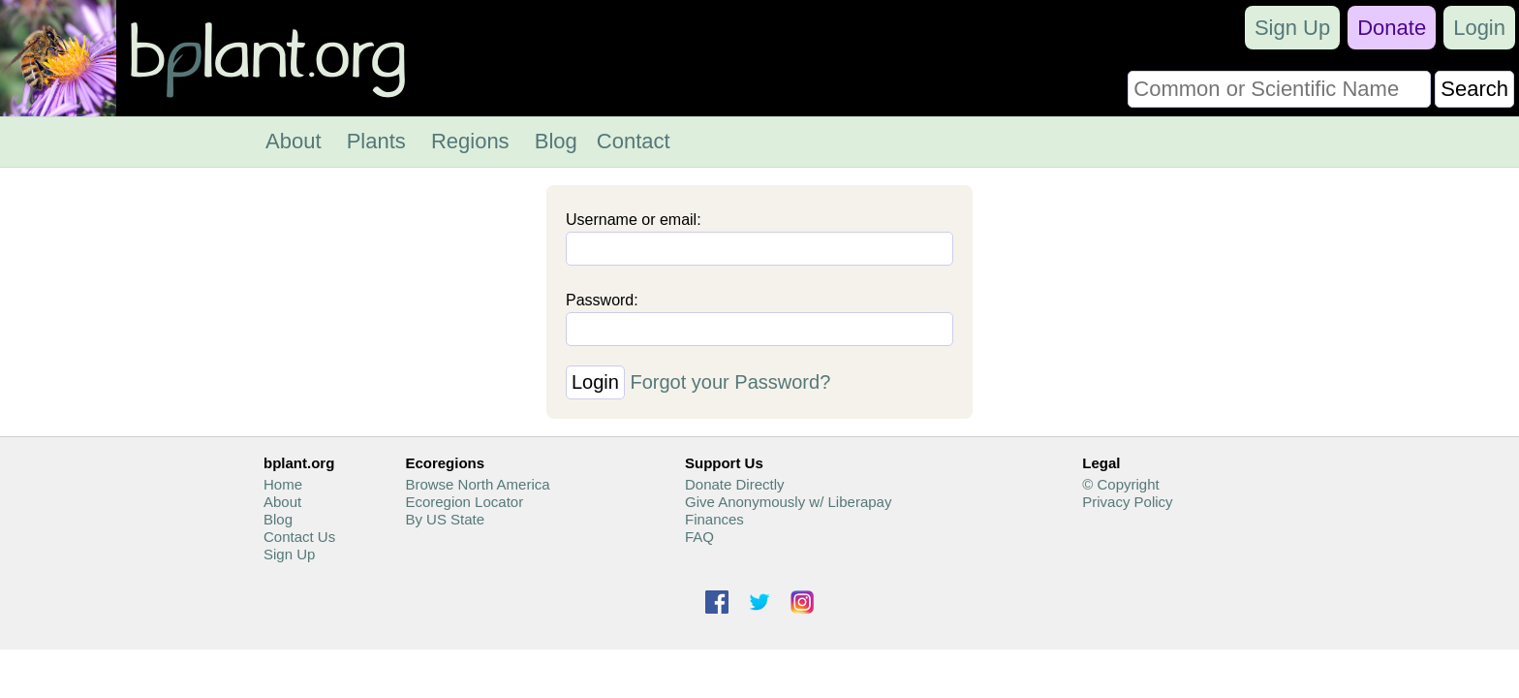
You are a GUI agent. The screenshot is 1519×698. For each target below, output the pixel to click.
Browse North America (477, 484)
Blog (556, 141)
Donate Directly (735, 484)
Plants (376, 141)
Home (283, 484)
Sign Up (1292, 28)
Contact (633, 141)
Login (1479, 28)
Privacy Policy (1127, 501)
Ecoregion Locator (464, 501)
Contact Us (299, 536)
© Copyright (1120, 484)
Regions (470, 141)
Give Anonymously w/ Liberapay (788, 501)
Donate (1391, 28)
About (293, 141)
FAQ (699, 536)
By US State (444, 519)
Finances (714, 519)
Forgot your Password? (731, 382)
